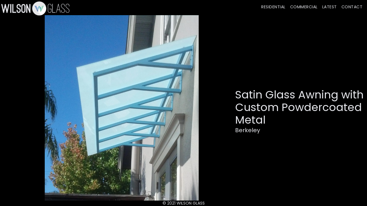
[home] (34, 8)
